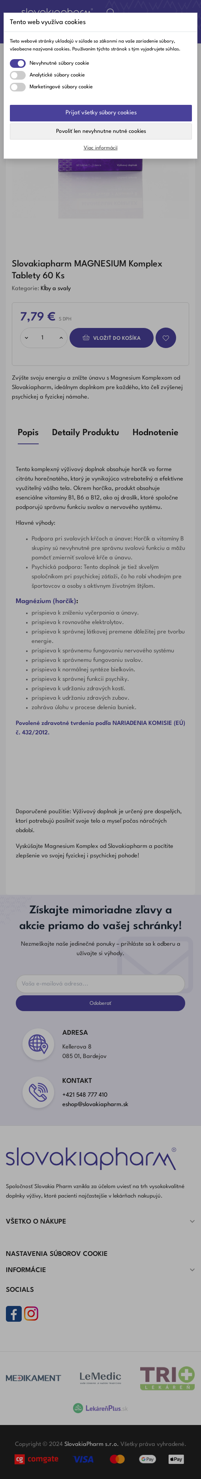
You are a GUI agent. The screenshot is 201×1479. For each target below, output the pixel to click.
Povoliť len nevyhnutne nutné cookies (101, 131)
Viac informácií (101, 148)
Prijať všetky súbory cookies (101, 113)
